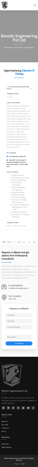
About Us (5, 421)
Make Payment (6, 447)
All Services (5, 444)
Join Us (4, 431)
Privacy (17, 464)
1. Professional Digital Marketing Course (18, 88)
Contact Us (5, 428)
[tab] (19, 87)
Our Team (5, 425)
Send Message (19, 343)
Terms (23, 464)
